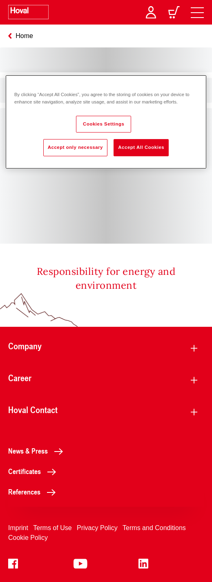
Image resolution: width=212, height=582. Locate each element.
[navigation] (197, 12)
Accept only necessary (75, 147)
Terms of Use (52, 527)
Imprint (18, 527)
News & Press (37, 450)
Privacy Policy (97, 527)
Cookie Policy (28, 537)
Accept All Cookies (141, 147)
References (34, 491)
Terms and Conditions (154, 527)
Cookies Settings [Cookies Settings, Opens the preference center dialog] (103, 123)
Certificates (34, 471)
